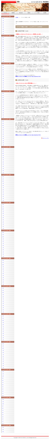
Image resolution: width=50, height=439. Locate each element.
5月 (3, 52)
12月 (3, 37)
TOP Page (5, 12)
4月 (3, 27)
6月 (3, 22)
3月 (3, 29)
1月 (3, 33)
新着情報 (13, 12)
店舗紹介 (29, 12)
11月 (3, 39)
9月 (3, 44)
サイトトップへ (46, 138)
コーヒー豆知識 (36, 12)
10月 (3, 69)
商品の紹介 (21, 12)
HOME (17, 17)
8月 (3, 18)
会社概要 (44, 12)
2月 (3, 31)
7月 (3, 20)
